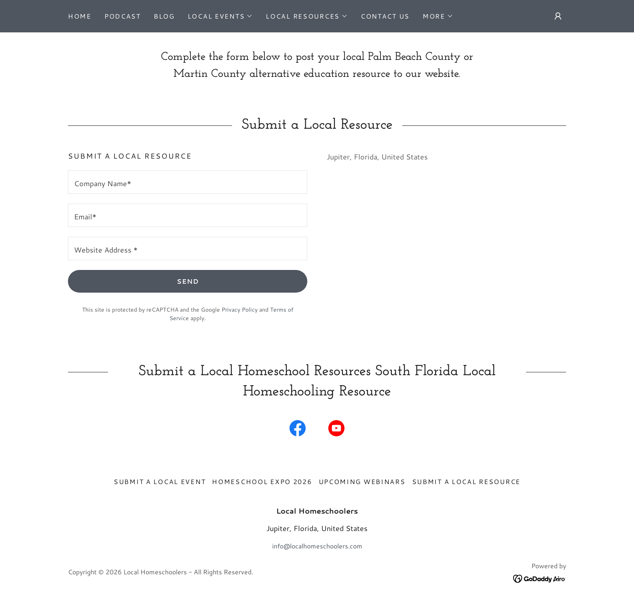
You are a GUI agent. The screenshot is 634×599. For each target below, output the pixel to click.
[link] (297, 429)
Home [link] (79, 16)
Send (188, 281)
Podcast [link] (122, 16)
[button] (220, 16)
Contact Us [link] (385, 16)
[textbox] (187, 182)
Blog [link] (164, 16)
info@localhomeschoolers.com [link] (317, 545)
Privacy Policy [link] (240, 310)
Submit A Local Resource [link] (466, 481)
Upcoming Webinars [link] (362, 481)
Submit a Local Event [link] (159, 481)
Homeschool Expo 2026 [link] (262, 481)
